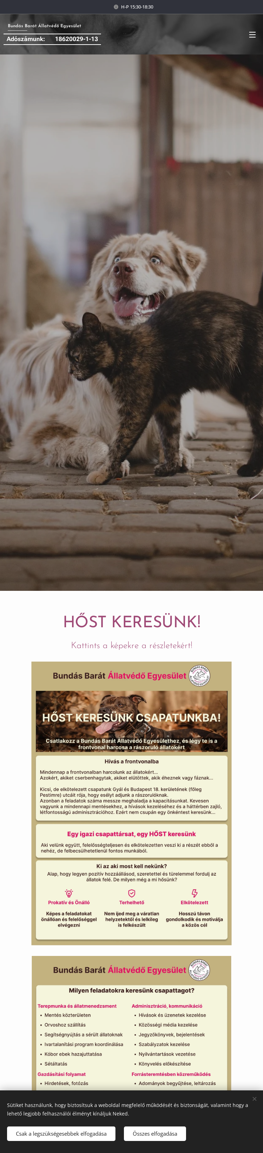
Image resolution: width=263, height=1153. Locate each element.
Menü (252, 34)
